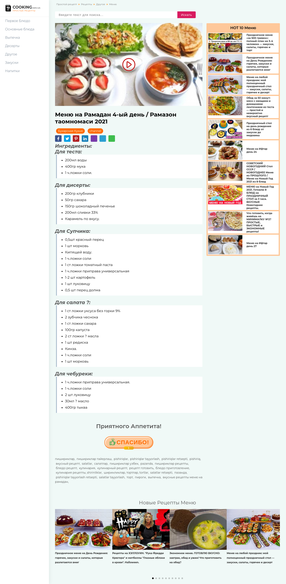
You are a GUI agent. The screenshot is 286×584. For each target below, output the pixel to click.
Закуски (11, 63)
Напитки (12, 71)
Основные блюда (19, 29)
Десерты (12, 46)
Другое (11, 54)
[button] (153, 578)
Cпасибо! (133, 444)
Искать (186, 14)
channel (95, 131)
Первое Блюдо (17, 21)
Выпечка (12, 38)
